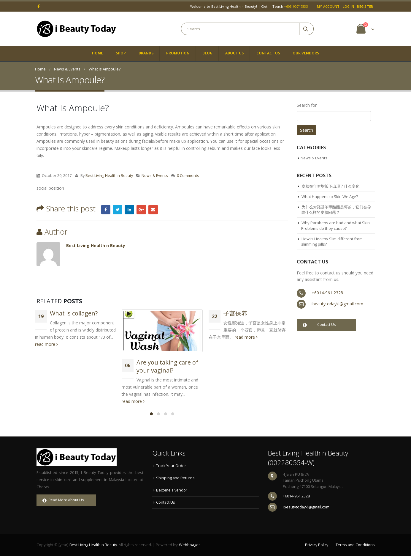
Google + (141, 209)
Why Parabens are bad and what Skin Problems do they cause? (335, 225)
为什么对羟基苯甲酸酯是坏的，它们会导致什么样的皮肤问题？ (336, 209)
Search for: (307, 105)
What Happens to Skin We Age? (329, 196)
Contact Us (268, 53)
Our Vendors (306, 53)
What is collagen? (74, 313)
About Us (234, 53)
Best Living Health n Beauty (109, 175)
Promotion (178, 53)
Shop (121, 53)
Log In (348, 6)
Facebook (106, 209)
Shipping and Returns (175, 477)
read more (46, 344)
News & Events (155, 175)
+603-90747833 (296, 6)
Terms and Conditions (355, 544)
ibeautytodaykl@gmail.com (337, 304)
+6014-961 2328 (327, 293)
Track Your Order (171, 465)
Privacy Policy (316, 544)
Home (97, 53)
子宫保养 (235, 313)
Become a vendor (171, 490)
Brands (146, 53)
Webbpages (190, 544)
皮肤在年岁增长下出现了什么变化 (330, 186)
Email (153, 209)
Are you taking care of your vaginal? (167, 366)
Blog (207, 53)
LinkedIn (129, 209)
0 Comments (188, 175)
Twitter (117, 209)
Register (365, 6)
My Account (328, 6)
